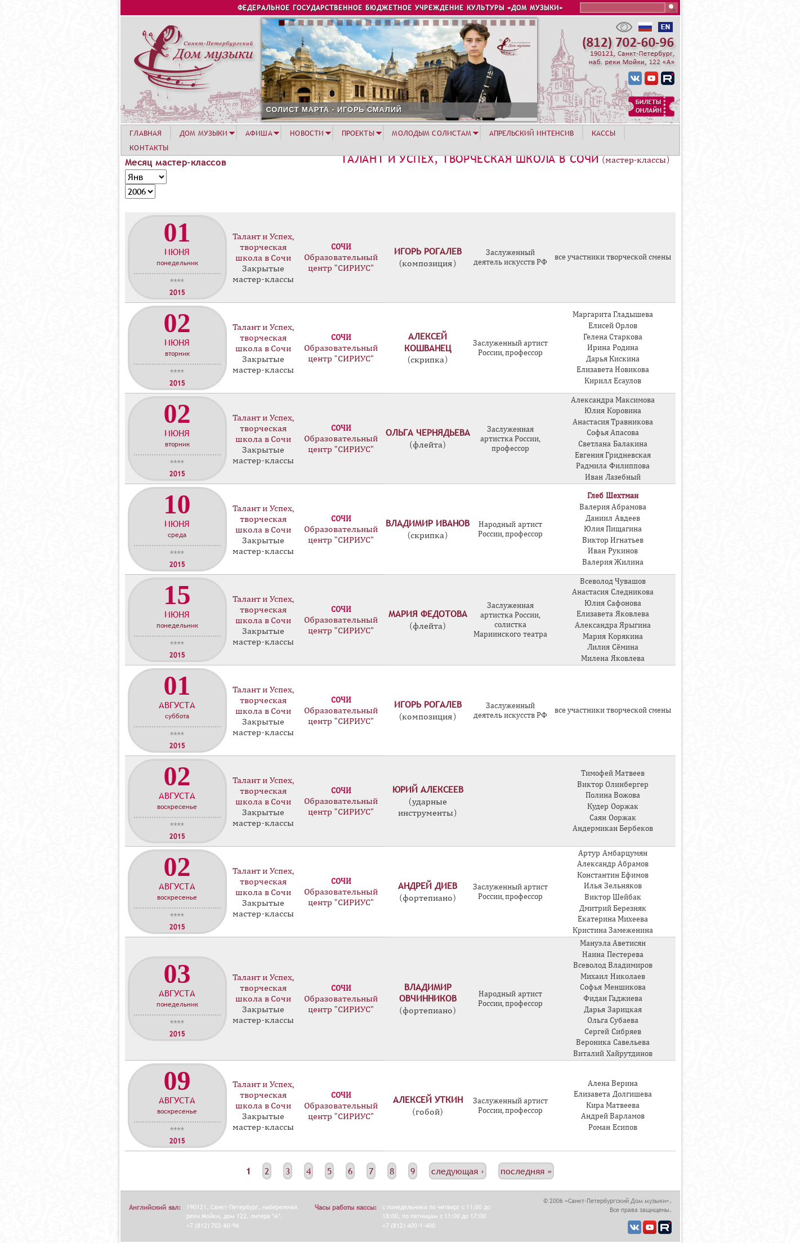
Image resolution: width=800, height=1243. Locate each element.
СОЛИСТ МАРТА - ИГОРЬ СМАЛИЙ (334, 109)
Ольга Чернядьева (428, 432)
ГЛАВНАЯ (145, 133)
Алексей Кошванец (427, 342)
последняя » (526, 1171)
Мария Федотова (427, 613)
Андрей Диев (427, 885)
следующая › (457, 1171)
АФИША (258, 133)
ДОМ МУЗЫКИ (203, 133)
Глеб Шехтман (612, 495)
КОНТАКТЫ (148, 147)
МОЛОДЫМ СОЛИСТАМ (431, 133)
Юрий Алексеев (427, 789)
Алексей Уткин (428, 1099)
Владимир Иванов (428, 523)
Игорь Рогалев (428, 251)
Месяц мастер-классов (175, 162)
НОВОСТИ (307, 133)
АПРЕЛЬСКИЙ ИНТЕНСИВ (531, 133)
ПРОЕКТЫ (358, 133)
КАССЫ (604, 133)
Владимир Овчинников (428, 993)
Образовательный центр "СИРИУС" (341, 262)
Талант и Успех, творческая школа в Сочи (470, 158)
